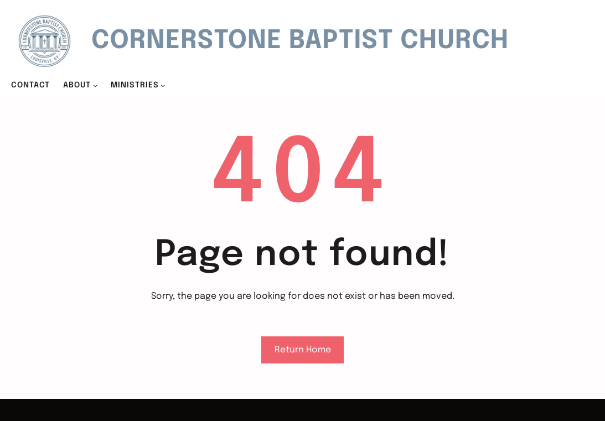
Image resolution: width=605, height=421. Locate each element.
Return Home (303, 350)
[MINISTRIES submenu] (163, 85)
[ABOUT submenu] (95, 85)
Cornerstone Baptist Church (300, 41)
